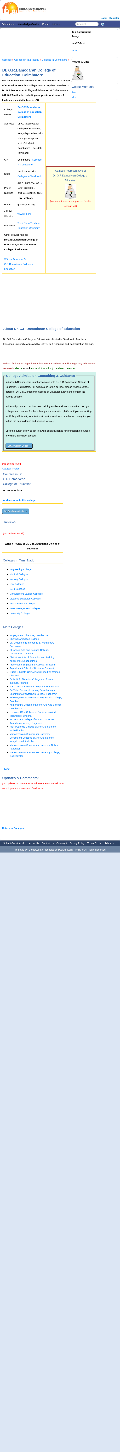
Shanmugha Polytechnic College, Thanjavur (33, 693)
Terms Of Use (94, 843)
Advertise (110, 843)
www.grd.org (24, 213)
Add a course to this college (19, 500)
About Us (34, 843)
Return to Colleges (13, 828)
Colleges (6, 59)
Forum (45, 24)
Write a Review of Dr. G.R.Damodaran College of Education (19, 264)
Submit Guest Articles (14, 843)
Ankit (74, 92)
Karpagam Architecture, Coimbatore (29, 635)
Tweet (7, 769)
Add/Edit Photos (11, 468)
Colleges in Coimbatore (54, 59)
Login (104, 18)
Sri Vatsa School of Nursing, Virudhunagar (32, 690)
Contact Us (48, 843)
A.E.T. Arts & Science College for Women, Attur (35, 686)
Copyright (61, 843)
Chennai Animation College (24, 639)
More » (56, 24)
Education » (8, 24)
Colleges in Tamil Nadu (26, 59)
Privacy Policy (77, 843)
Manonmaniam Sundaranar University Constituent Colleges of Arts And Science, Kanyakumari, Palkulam (32, 738)
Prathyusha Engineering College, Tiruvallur (33, 664)
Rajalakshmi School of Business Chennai (32, 668)
